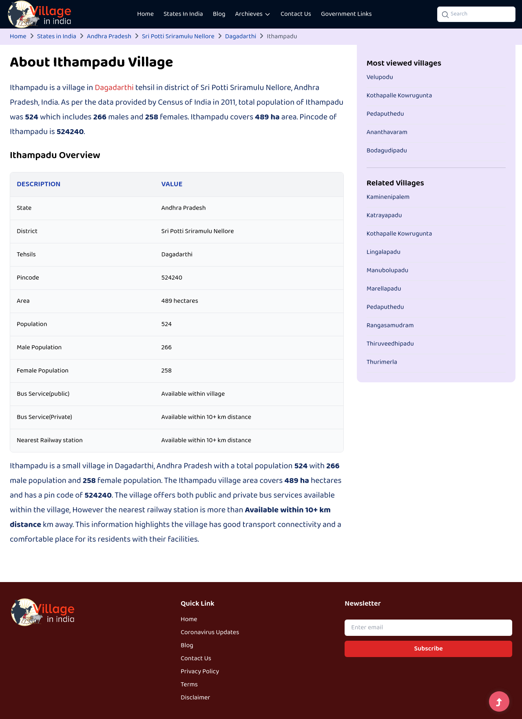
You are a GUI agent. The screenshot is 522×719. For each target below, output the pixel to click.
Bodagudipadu (387, 151)
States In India (183, 14)
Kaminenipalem (388, 197)
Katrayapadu (384, 215)
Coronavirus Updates (210, 632)
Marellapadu (384, 289)
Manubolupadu (388, 270)
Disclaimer (195, 698)
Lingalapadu (383, 252)
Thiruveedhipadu (390, 344)
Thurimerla (382, 362)
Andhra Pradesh (109, 36)
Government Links (346, 14)
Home (145, 14)
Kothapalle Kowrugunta (399, 95)
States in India (56, 36)
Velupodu (380, 77)
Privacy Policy (200, 671)
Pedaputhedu (385, 114)
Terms (189, 684)
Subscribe (428, 649)
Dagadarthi (240, 36)
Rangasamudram (390, 325)
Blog (219, 14)
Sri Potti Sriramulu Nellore (178, 36)
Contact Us (296, 14)
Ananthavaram (387, 132)
